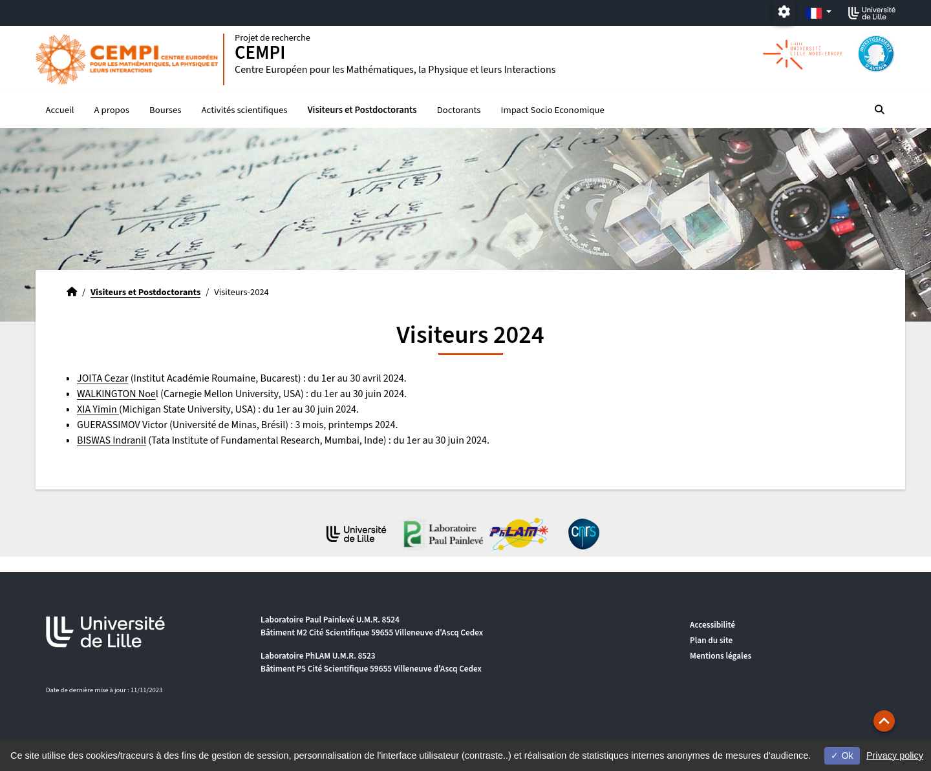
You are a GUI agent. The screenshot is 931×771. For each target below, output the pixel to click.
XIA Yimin (98, 409)
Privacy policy (894, 755)
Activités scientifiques (245, 110)
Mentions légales (720, 656)
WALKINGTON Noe (116, 394)
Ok (842, 755)
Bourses (165, 110)
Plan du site (711, 640)
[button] (884, 721)
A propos (111, 110)
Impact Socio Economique (553, 110)
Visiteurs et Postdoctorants (362, 110)
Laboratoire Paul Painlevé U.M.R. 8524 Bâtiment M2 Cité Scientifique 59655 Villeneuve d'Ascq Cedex (372, 626)
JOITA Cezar (102, 378)
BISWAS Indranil (111, 440)
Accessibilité (712, 625)
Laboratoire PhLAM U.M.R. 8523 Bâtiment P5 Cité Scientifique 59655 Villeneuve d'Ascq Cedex (371, 662)
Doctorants (459, 110)
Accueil (60, 110)
